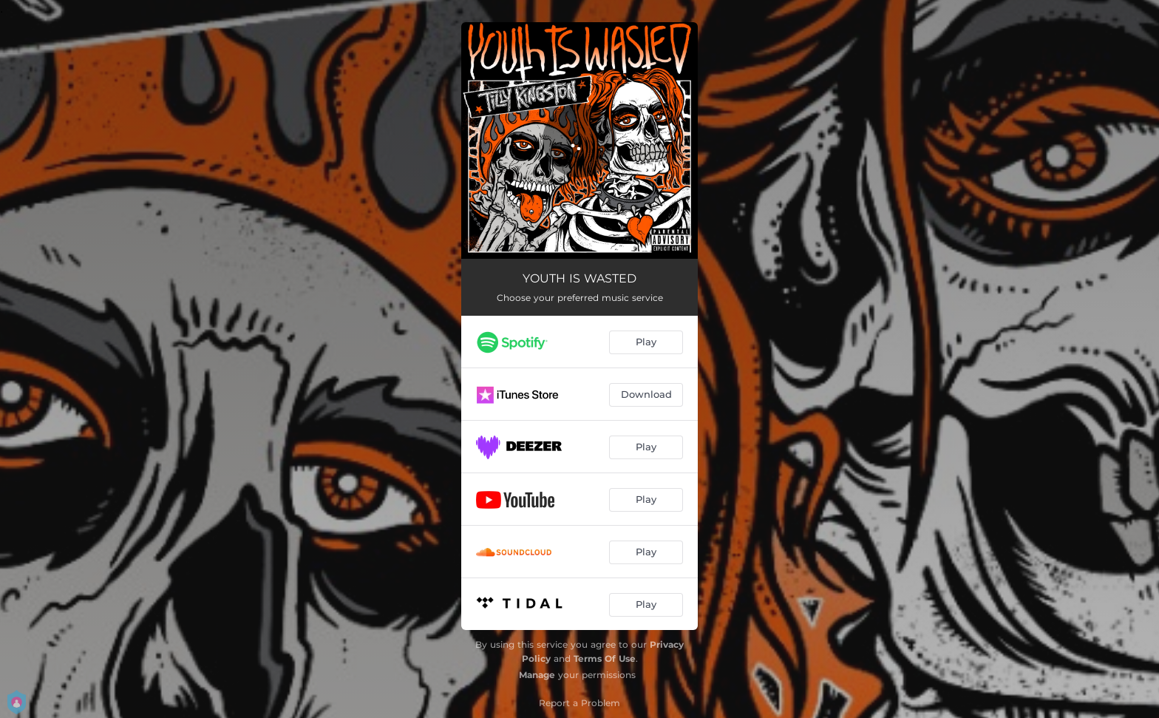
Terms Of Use (605, 658)
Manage (537, 674)
